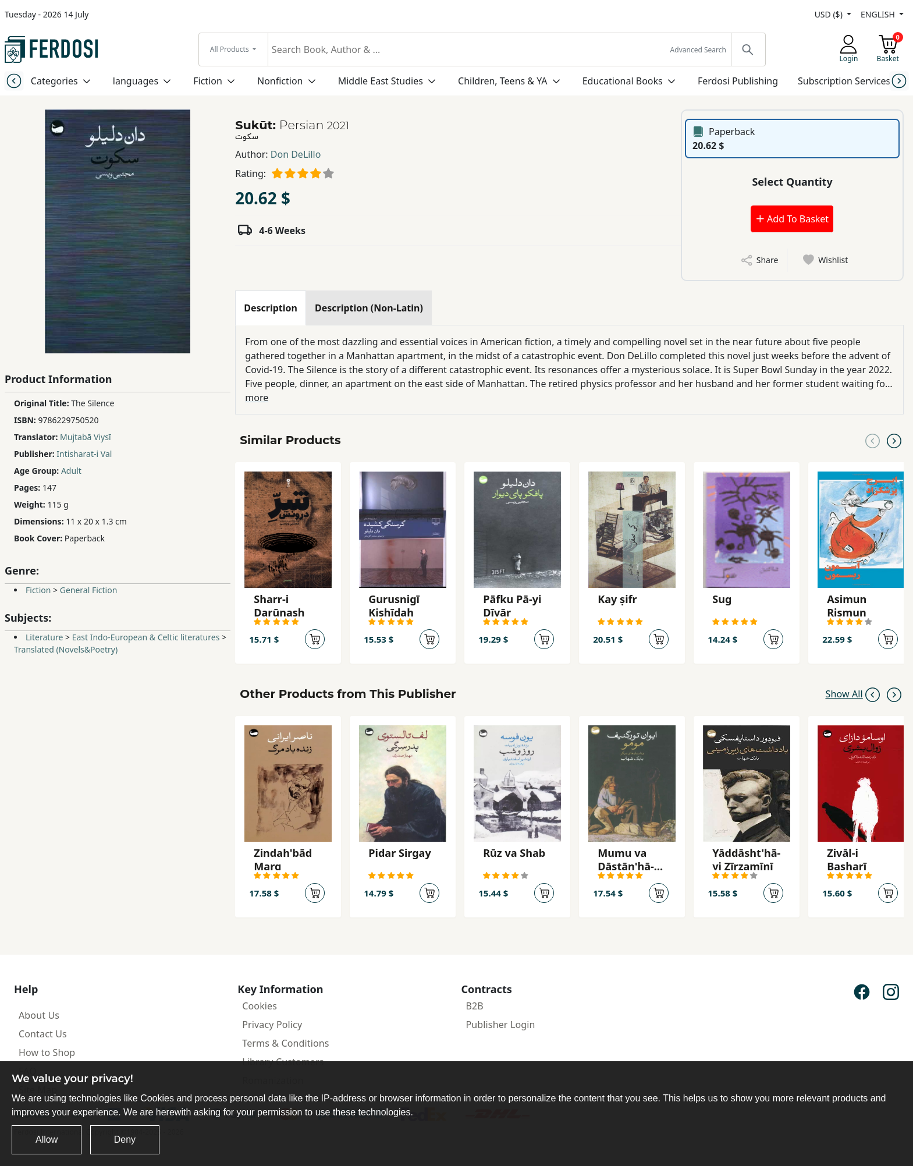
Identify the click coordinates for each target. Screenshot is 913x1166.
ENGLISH (879, 14)
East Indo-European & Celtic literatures (146, 637)
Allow (46, 1139)
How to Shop (47, 1052)
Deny (125, 1139)
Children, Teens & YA (502, 81)
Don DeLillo (296, 154)
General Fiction (89, 590)
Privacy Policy (272, 1024)
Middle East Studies (380, 81)
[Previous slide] (13, 80)
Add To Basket (792, 218)
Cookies (259, 1006)
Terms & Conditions (285, 1043)
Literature (44, 637)
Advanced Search (698, 50)
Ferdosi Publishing (738, 81)
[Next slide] (899, 80)
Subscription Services (844, 81)
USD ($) (830, 14)
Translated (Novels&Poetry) (66, 649)
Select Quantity (792, 182)
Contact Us (43, 1033)
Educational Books (622, 81)
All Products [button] (230, 49)
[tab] (270, 307)
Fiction (207, 81)
